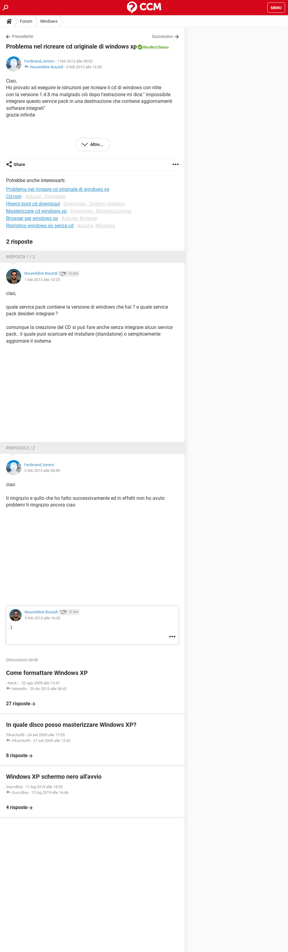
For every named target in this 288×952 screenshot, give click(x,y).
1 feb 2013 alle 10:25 (42, 279)
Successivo (162, 36)
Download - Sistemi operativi (94, 204)
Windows (48, 21)
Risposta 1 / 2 (20, 256)
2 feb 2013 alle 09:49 (42, 470)
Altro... (96, 144)
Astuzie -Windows (96, 226)
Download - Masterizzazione (100, 211)
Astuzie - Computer (45, 196)
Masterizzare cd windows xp (36, 211)
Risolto (149, 47)
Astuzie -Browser (79, 218)
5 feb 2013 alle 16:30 (84, 67)
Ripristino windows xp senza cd (40, 226)
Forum (26, 21)
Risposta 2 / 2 (20, 448)
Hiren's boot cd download (33, 204)
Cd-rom (14, 196)
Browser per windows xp (32, 218)
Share (19, 164)
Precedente (22, 36)
